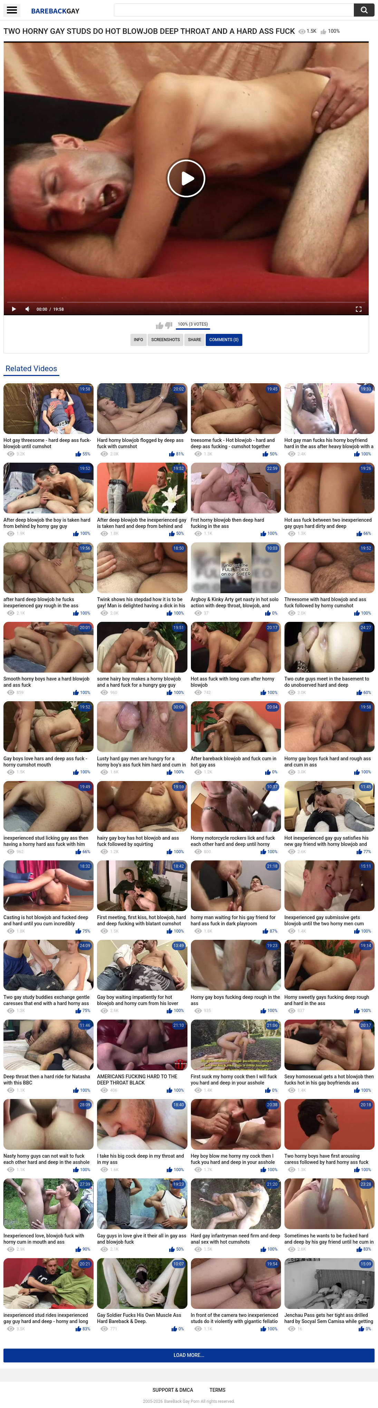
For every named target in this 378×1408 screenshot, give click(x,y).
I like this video (159, 325)
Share (194, 339)
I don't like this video (168, 325)
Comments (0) (224, 339)
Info (138, 339)
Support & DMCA (173, 1390)
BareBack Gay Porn (182, 1401)
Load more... (189, 1355)
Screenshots (165, 339)
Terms (217, 1390)
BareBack (55, 11)
